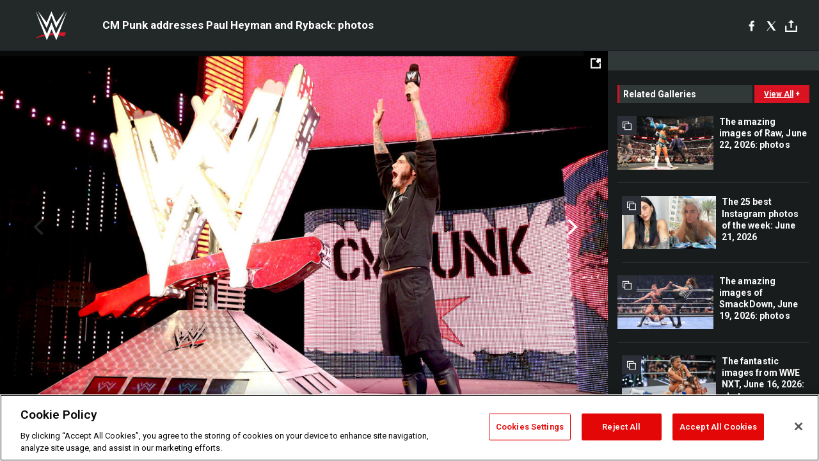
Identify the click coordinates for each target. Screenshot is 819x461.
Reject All (621, 427)
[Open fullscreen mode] (596, 63)
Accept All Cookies (718, 427)
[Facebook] (751, 25)
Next (571, 227)
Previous (37, 227)
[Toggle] (791, 26)
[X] (771, 25)
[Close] (798, 426)
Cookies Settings (530, 427)
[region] (409, 427)
